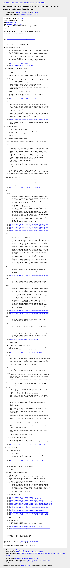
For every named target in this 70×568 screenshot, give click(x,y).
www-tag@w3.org (29, 2)
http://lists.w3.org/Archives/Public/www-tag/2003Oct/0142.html (29, 227)
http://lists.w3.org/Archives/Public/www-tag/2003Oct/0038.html (29, 230)
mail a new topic (34, 558)
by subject (41, 560)
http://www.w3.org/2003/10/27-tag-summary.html (24, 64)
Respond (27, 12)
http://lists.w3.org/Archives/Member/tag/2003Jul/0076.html (28, 510)
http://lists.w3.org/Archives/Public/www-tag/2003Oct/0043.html (29, 312)
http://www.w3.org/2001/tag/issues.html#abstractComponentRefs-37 (30, 528)
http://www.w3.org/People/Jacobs (29, 541)
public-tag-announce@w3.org (14, 24)
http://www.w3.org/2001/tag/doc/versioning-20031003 (26, 353)
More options (34, 12)
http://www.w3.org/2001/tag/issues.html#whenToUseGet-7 (26, 499)
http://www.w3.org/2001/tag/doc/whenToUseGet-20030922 (26, 500)
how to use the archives (16, 562)
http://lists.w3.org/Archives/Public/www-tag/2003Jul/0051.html (29, 507)
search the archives (29, 562)
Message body (20, 12)
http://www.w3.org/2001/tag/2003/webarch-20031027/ (25, 188)
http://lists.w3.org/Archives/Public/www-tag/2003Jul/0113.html (29, 512)
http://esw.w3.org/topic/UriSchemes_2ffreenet (24, 340)
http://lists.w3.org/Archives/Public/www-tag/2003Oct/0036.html (29, 224)
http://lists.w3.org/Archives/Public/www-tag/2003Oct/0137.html (29, 275)
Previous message (32, 14)
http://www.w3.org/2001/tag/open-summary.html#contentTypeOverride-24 (31, 504)
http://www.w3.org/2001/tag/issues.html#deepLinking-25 (26, 461)
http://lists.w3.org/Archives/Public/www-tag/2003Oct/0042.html (29, 310)
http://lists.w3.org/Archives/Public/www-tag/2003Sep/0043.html (29, 509)
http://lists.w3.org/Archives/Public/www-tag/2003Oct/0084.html (29, 226)
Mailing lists (14, 2)
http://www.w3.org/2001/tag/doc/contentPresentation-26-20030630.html (31, 503)
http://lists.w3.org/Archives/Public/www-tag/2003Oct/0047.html (29, 313)
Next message (22, 14)
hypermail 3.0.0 (25, 565)
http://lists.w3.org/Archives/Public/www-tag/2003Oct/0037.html (29, 229)
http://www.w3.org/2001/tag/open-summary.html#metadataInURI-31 (29, 515)
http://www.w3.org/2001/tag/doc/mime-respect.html (25, 506)
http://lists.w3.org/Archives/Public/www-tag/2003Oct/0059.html (29, 119)
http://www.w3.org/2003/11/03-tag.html (22, 65)
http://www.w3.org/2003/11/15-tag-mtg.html (23, 99)
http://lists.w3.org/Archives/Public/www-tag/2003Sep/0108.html (29, 513)
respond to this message (21, 558)
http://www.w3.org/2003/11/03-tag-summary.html (21, 39)
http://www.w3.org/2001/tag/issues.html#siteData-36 (26, 526)
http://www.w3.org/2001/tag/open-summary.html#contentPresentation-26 (31, 502)
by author (47, 560)
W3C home (6, 2)
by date (29, 560)
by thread (34, 560)
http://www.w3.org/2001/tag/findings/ (21, 497)
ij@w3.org (20, 18)
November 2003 (40, 2)
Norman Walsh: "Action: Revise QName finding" (29, 551)
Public (21, 2)
